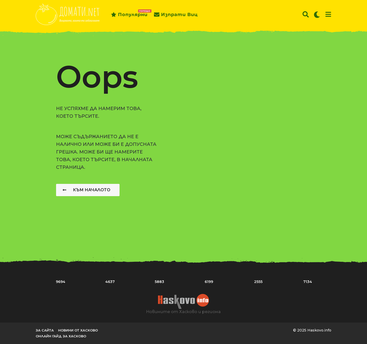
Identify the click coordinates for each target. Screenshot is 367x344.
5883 (159, 281)
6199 (209, 281)
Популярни (129, 14)
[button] (306, 14)
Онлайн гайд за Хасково (61, 336)
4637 (110, 281)
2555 (258, 281)
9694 (60, 281)
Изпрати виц (176, 14)
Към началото (86, 189)
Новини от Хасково (78, 330)
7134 (307, 281)
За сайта (45, 330)
